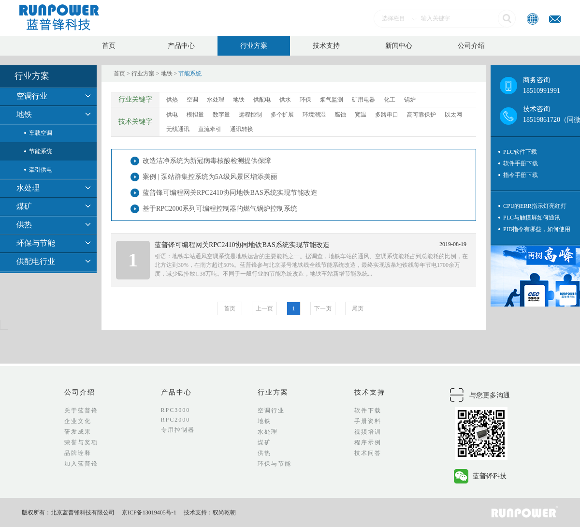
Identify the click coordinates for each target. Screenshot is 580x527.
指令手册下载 (520, 175)
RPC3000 (175, 410)
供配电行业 (35, 261)
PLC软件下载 (520, 151)
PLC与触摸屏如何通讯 (531, 217)
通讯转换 (241, 129)
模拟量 (195, 114)
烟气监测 (331, 99)
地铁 (24, 114)
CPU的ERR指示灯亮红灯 (534, 206)
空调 (192, 99)
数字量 (221, 114)
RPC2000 (175, 419)
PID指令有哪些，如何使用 (536, 229)
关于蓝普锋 (81, 410)
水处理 (28, 188)
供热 (24, 224)
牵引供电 (40, 169)
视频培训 (367, 431)
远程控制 (250, 114)
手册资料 (367, 421)
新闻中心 (398, 45)
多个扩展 (282, 114)
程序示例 (367, 442)
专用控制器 (178, 429)
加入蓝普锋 (81, 463)
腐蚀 (340, 114)
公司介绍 (471, 45)
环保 (305, 99)
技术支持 (326, 45)
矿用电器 (363, 99)
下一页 (323, 308)
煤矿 (24, 206)
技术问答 (367, 453)
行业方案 (253, 45)
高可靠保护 (421, 114)
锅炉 (410, 99)
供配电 (262, 99)
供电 (172, 114)
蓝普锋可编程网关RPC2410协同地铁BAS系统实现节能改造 (230, 192)
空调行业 (31, 96)
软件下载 (367, 410)
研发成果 (77, 431)
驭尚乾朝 (224, 512)
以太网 (453, 114)
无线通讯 (177, 129)
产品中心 (181, 45)
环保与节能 (35, 243)
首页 (109, 45)
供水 (285, 99)
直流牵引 (209, 129)
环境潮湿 (314, 114)
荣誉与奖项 (81, 442)
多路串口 (386, 114)
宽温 (360, 114)
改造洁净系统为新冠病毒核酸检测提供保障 (207, 160)
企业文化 (77, 421)
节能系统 (40, 151)
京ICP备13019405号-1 (149, 512)
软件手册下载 (520, 163)
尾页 (357, 308)
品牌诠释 (77, 453)
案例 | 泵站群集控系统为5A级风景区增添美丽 (210, 176)
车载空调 (40, 133)
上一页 (264, 308)
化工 (389, 99)
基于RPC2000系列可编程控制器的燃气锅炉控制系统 (220, 208)
